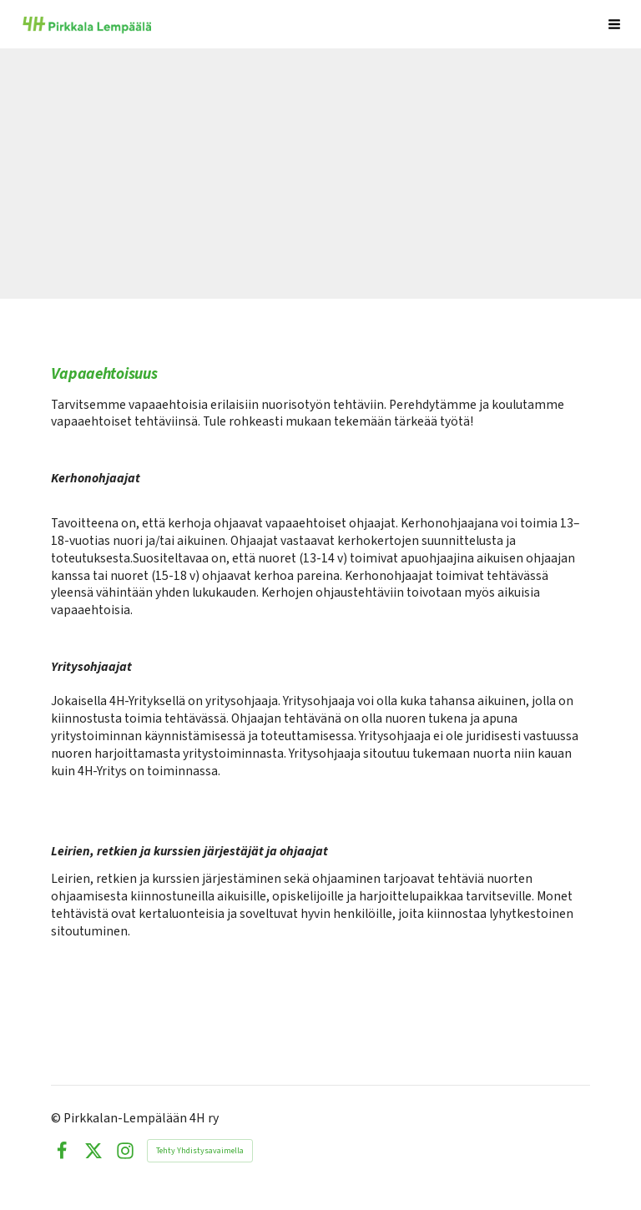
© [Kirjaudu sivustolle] (57, 1118)
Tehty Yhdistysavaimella (200, 1151)
